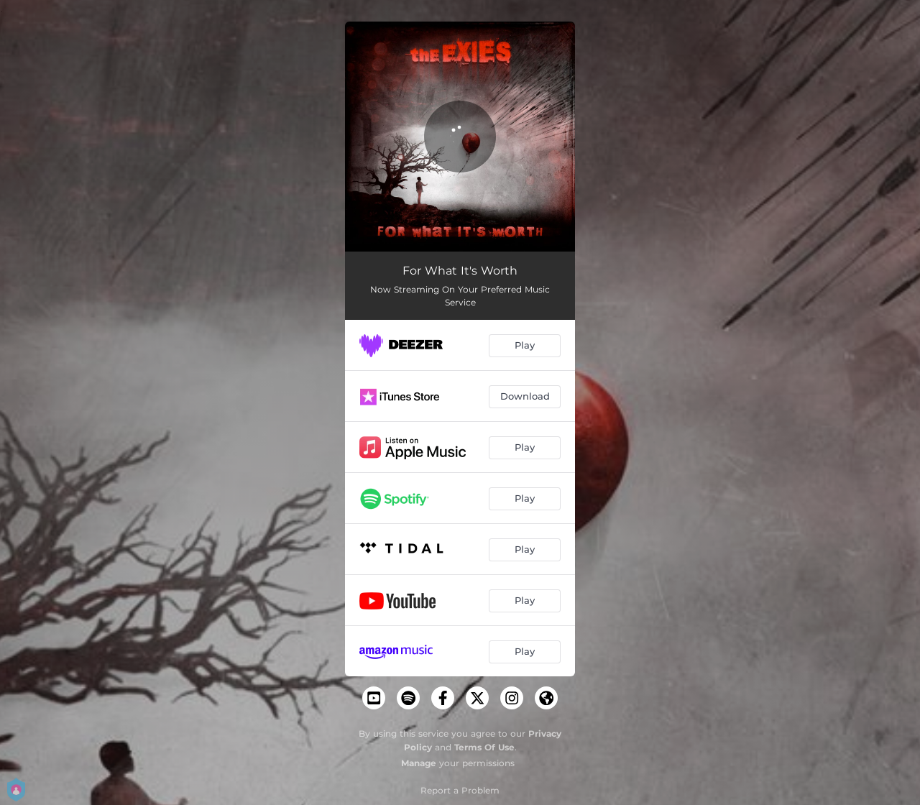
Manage (418, 763)
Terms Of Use (484, 747)
